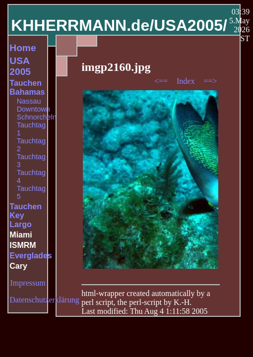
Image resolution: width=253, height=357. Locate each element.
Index (186, 81)
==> (210, 81)
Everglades (30, 255)
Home (22, 48)
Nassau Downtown (33, 105)
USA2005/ (190, 25)
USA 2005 (20, 66)
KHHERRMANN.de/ (82, 25)
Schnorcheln (37, 117)
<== (162, 81)
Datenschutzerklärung (44, 300)
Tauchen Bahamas (27, 87)
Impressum (28, 283)
